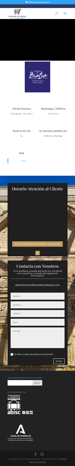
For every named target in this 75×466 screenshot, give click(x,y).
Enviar (59, 361)
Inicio (23, 161)
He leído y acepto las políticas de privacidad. (32, 354)
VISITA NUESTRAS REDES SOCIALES (37, 244)
